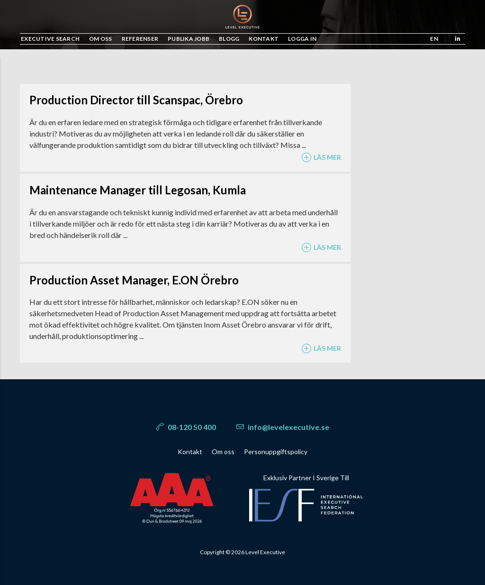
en (434, 38)
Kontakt (190, 452)
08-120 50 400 (186, 426)
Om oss (223, 452)
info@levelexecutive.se (282, 426)
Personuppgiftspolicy (275, 452)
